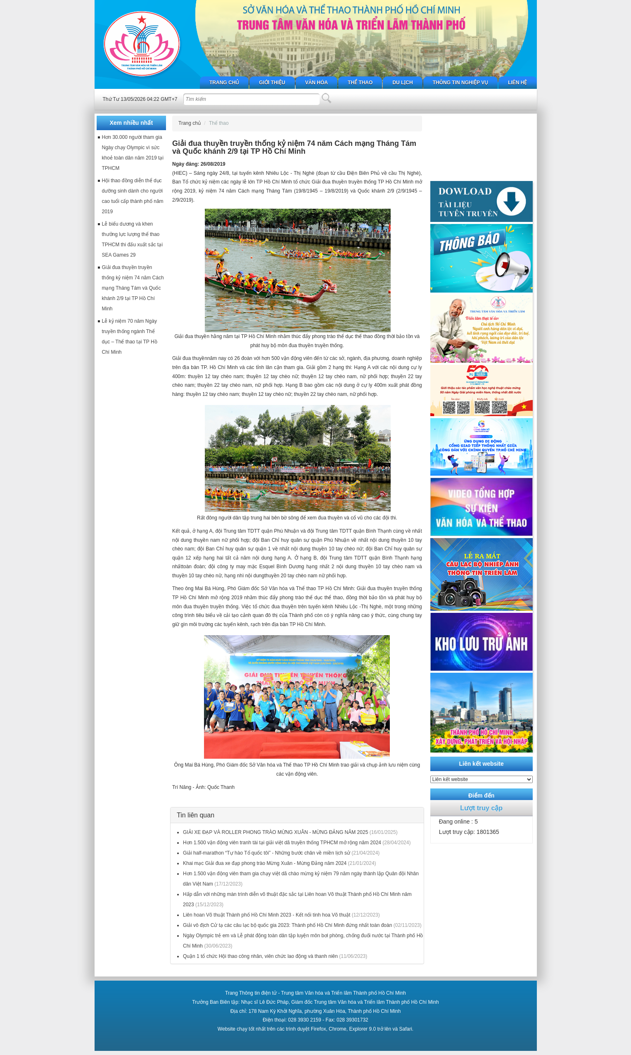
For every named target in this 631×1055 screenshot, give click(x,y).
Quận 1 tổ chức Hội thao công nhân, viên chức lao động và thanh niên (260, 956)
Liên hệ (517, 83)
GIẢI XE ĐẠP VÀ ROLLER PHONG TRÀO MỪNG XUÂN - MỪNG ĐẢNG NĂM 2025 (275, 832)
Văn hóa (316, 83)
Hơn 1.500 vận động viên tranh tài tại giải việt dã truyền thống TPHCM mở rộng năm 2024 (282, 842)
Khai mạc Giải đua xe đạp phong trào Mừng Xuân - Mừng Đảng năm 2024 (264, 863)
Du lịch (402, 83)
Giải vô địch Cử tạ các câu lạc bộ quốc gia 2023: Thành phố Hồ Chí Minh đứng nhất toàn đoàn (287, 925)
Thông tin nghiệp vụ (460, 83)
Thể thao (360, 83)
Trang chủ (224, 83)
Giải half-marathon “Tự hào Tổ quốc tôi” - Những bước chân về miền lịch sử (266, 853)
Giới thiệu (272, 83)
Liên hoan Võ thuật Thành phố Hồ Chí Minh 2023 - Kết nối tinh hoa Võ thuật (266, 915)
